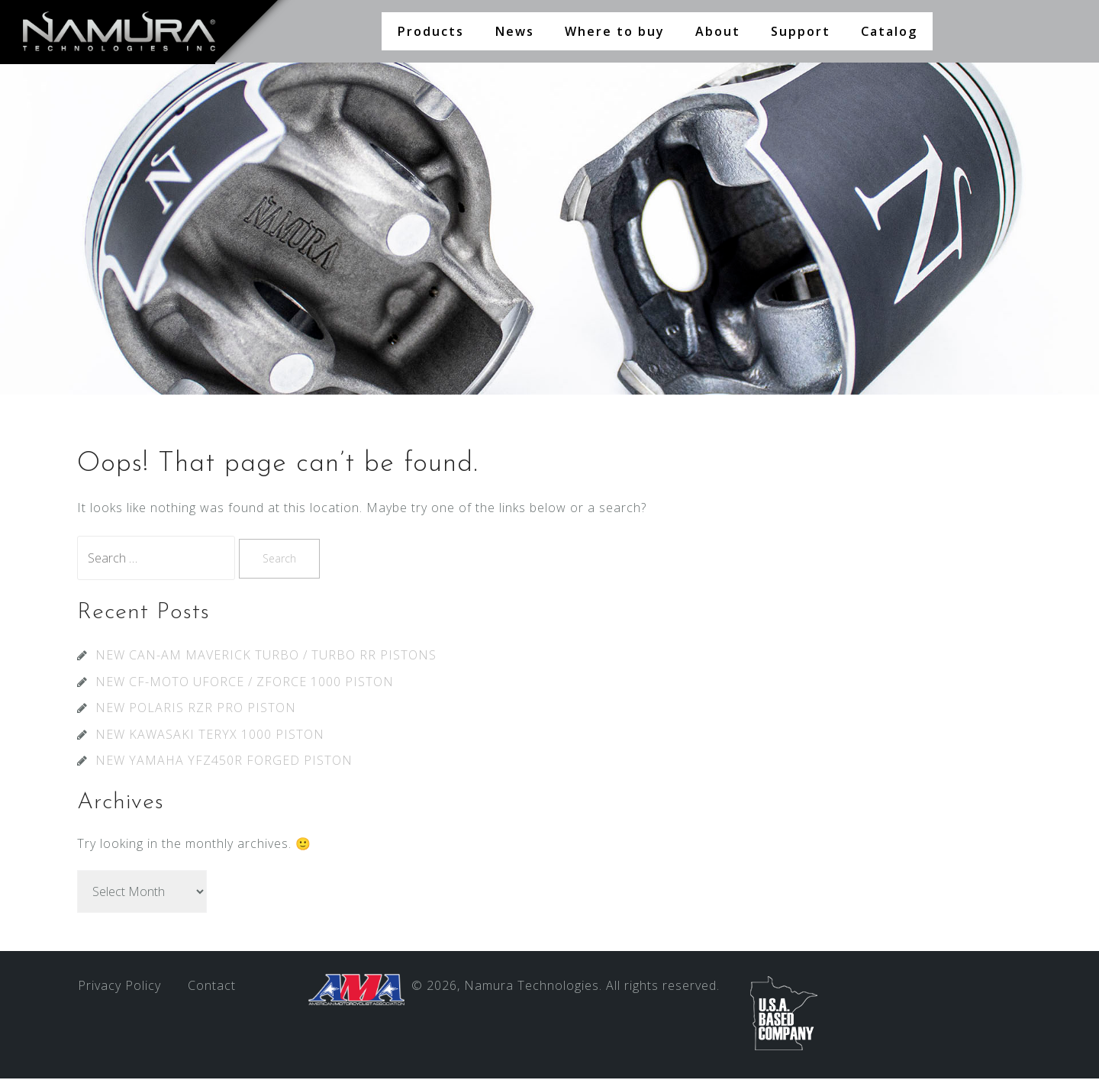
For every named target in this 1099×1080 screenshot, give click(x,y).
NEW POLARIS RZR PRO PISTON (195, 709)
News (514, 31)
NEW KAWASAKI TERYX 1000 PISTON (209, 735)
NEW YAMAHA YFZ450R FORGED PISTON (224, 761)
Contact (212, 986)
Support (800, 31)
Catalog (889, 31)
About (717, 31)
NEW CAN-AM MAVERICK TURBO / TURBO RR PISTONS (266, 656)
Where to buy (615, 31)
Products (430, 31)
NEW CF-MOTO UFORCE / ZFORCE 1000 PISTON (244, 683)
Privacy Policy (119, 986)
